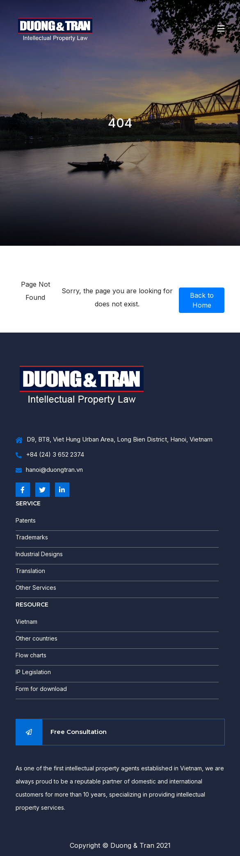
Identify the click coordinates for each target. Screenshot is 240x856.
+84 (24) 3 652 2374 (50, 455)
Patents (26, 520)
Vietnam (26, 621)
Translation (30, 570)
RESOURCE (32, 604)
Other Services (36, 587)
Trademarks (32, 537)
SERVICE (28, 503)
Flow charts (31, 655)
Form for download (41, 688)
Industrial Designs (39, 553)
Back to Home (202, 300)
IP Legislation (33, 671)
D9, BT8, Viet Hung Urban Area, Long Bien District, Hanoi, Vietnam (114, 439)
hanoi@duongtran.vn (49, 470)
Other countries (36, 638)
